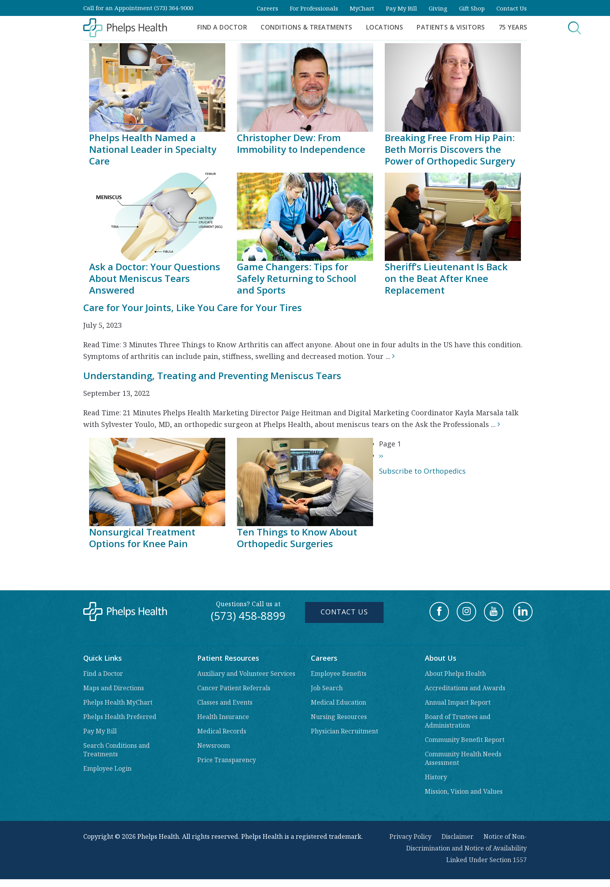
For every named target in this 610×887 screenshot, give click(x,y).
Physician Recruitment (344, 731)
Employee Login (107, 768)
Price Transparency (226, 760)
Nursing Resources (339, 716)
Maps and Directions (113, 688)
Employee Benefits (338, 673)
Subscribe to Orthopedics (422, 471)
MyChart (362, 8)
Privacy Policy (410, 836)
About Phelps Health (455, 673)
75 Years (513, 27)
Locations (384, 27)
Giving (438, 8)
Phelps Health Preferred (119, 716)
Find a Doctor (222, 27)
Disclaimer (457, 836)
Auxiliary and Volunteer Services (246, 673)
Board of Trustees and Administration (458, 721)
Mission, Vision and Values (464, 791)
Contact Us (511, 8)
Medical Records (221, 731)
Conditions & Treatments (306, 27)
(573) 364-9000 (173, 8)
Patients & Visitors (451, 27)
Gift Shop (472, 8)
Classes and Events (224, 702)
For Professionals (314, 8)
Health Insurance (223, 716)
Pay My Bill (401, 8)
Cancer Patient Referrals (233, 688)
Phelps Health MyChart (117, 702)
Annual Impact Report (458, 702)
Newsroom (213, 745)
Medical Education (338, 702)
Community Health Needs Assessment (463, 758)
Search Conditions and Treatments (116, 749)
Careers (267, 8)
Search (561, 28)
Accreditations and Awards (465, 688)
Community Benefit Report (465, 739)
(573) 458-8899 (248, 615)
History (436, 777)
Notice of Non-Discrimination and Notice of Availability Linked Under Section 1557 (466, 848)
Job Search (327, 688)
